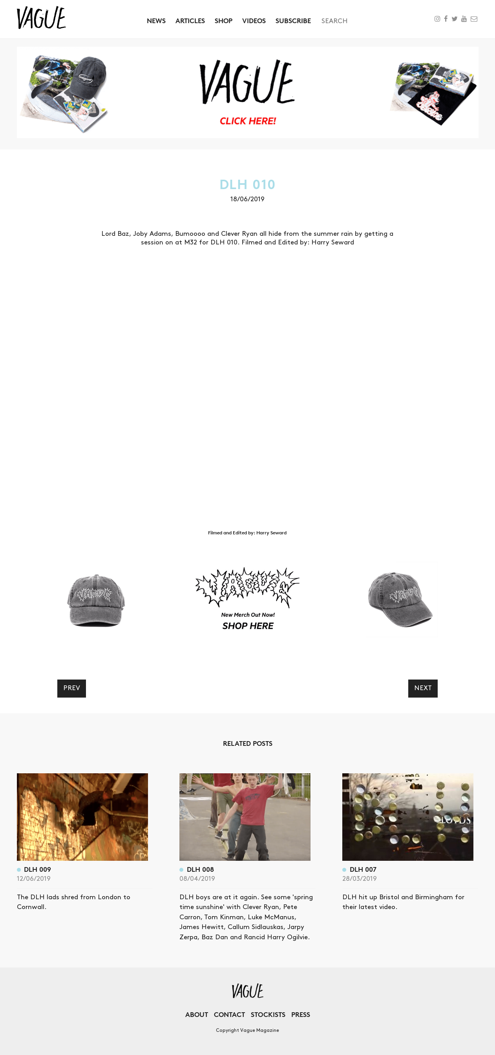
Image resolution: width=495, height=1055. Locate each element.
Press (300, 1014)
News (156, 20)
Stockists (268, 1014)
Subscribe (293, 20)
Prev (71, 688)
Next (423, 688)
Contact (229, 1014)
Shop (223, 20)
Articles (190, 20)
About (196, 1014)
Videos (254, 20)
